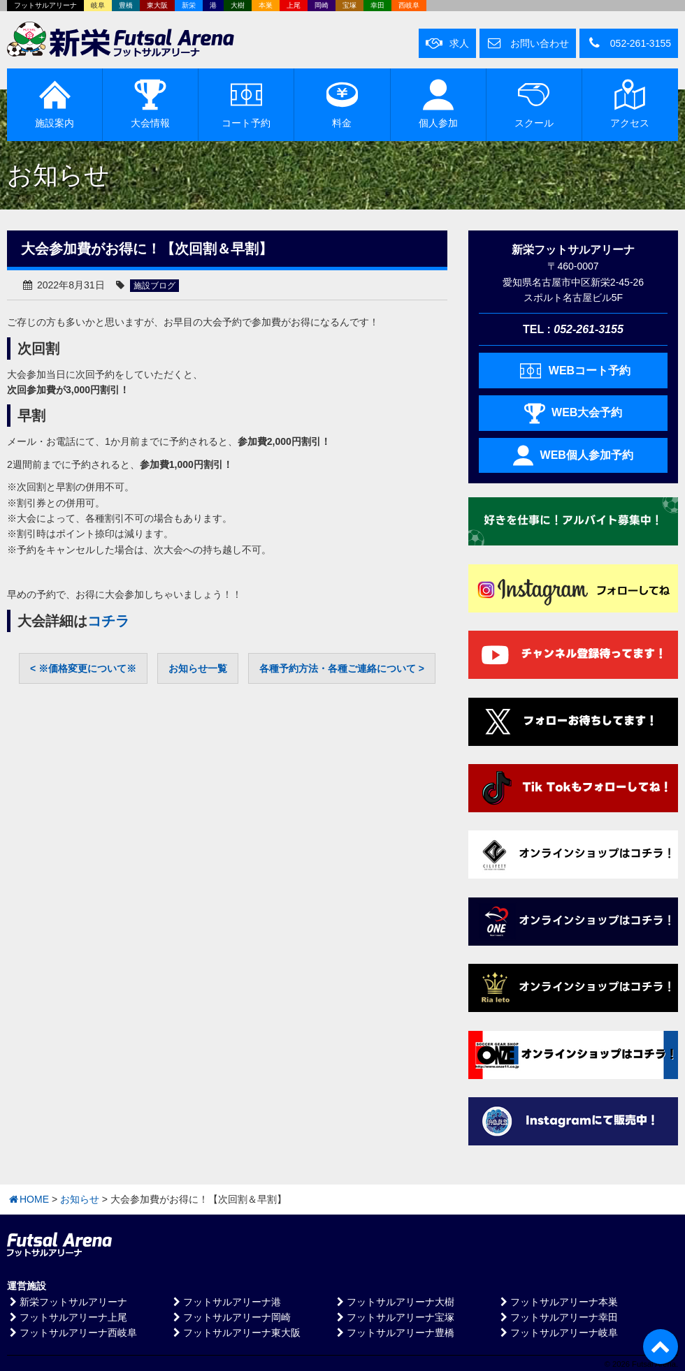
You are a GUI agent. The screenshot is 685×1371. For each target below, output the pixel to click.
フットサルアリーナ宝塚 (394, 1317)
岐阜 (98, 5)
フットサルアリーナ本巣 (558, 1301)
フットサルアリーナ (45, 5)
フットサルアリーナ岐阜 (558, 1332)
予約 (246, 103)
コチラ (108, 621)
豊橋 (126, 5)
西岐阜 (408, 5)
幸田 (377, 5)
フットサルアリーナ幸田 (558, 1317)
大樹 (238, 5)
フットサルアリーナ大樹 (394, 1301)
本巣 (266, 5)
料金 (342, 103)
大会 (150, 103)
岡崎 (322, 5)
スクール (533, 103)
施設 (54, 103)
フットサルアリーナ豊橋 (394, 1332)
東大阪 (157, 5)
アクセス (629, 103)
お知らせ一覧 (197, 668)
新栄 (189, 5)
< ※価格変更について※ (83, 668)
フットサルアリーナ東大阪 (236, 1332)
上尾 (294, 5)
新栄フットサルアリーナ (67, 1301)
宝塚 (349, 5)
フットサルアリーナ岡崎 (231, 1317)
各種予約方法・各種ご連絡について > (341, 668)
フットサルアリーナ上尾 (67, 1317)
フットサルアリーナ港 (226, 1301)
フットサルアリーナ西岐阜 (72, 1332)
